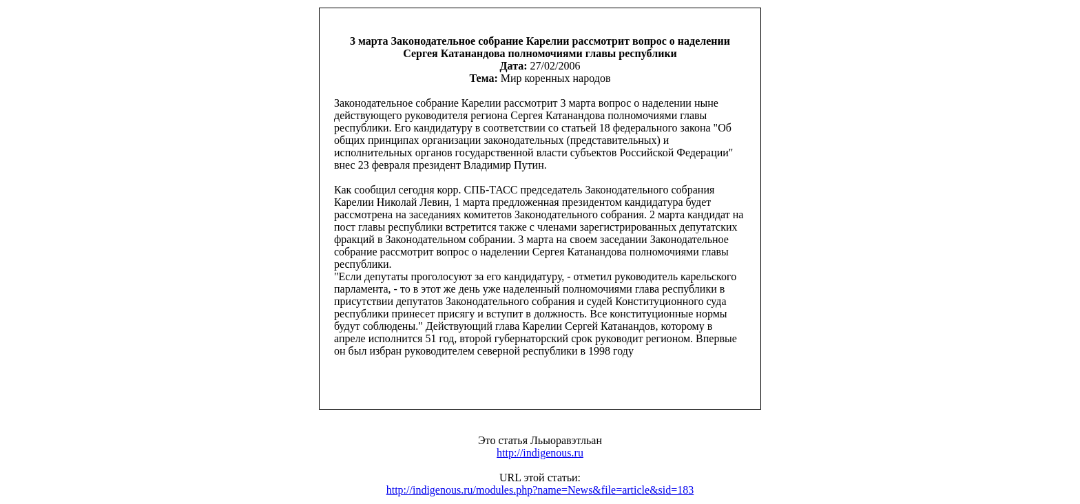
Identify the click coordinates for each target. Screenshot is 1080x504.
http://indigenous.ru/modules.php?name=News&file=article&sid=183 (540, 490)
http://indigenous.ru (540, 453)
